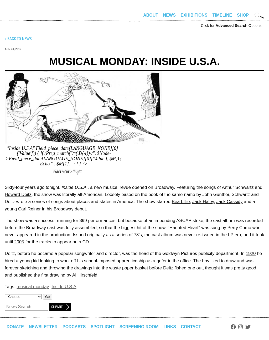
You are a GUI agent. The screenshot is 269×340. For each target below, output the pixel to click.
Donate (15, 326)
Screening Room (139, 326)
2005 (19, 241)
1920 (251, 253)
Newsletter (43, 326)
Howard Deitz (18, 194)
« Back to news (18, 38)
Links (170, 326)
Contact (192, 326)
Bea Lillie (181, 201)
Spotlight (103, 326)
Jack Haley (203, 201)
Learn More (67, 172)
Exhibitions (194, 15)
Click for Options (231, 25)
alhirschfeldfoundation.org (20, 17)
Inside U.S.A (63, 286)
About (150, 15)
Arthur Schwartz (238, 187)
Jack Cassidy (229, 201)
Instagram (241, 326)
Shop (243, 15)
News (169, 15)
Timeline (222, 15)
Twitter (249, 326)
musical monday (33, 286)
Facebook (234, 326)
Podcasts (74, 326)
